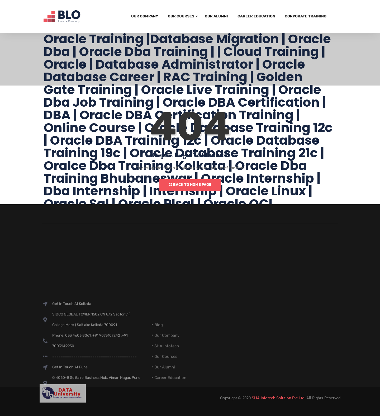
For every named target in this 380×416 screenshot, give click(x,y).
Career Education (256, 16)
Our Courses (181, 16)
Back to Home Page (190, 184)
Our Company (144, 16)
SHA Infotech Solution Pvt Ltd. (278, 398)
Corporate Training (305, 16)
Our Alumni (216, 16)
